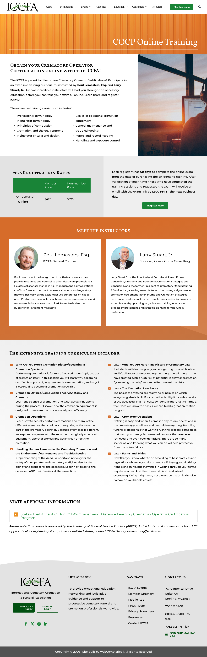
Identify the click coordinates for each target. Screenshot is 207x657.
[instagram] (39, 624)
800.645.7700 (174, 614)
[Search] (199, 7)
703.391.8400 (174, 606)
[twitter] (32, 624)
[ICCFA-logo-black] (22, 3)
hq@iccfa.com (150, 531)
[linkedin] (45, 624)
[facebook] (25, 624)
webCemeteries (111, 651)
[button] (104, 516)
